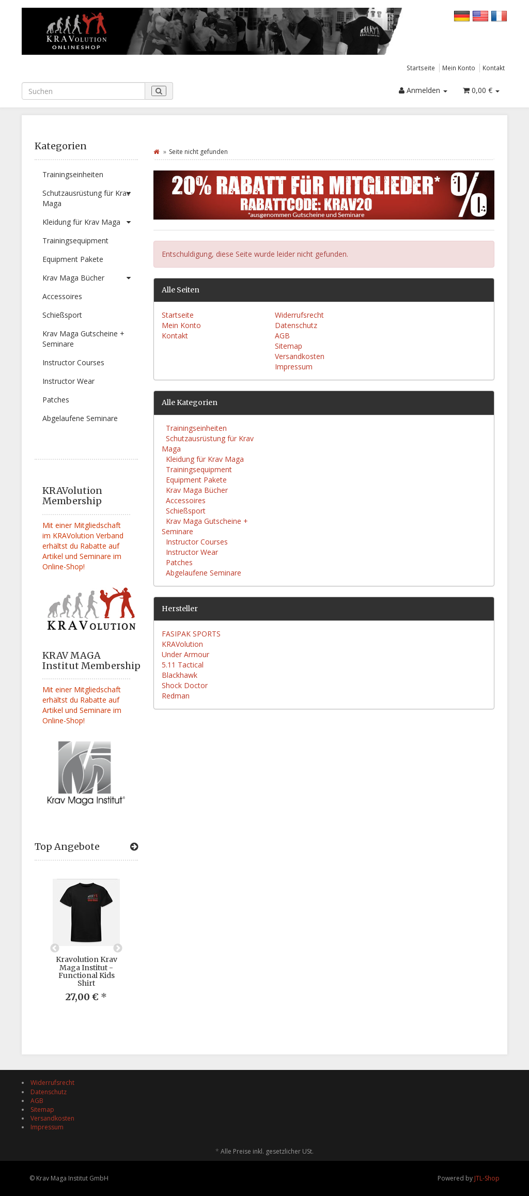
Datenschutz (296, 325)
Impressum (294, 366)
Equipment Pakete (72, 259)
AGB (282, 335)
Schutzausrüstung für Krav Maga (90, 196)
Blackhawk (179, 675)
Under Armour (185, 654)
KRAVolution (182, 644)
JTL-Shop (487, 1178)
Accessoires (62, 296)
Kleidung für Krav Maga (90, 222)
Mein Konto (458, 68)
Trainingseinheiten (72, 174)
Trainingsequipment (75, 240)
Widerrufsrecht (299, 315)
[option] (86, 948)
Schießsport (62, 315)
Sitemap (288, 346)
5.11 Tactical (183, 665)
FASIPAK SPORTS (191, 634)
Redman (176, 696)
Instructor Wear (68, 381)
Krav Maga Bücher (90, 278)
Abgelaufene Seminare (80, 418)
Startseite (421, 68)
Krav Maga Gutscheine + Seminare (83, 339)
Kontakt (494, 68)
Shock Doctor (185, 685)
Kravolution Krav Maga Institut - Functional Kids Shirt (86, 971)
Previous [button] (54, 948)
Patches (55, 400)
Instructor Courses (73, 362)
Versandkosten (299, 356)
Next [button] (117, 948)
